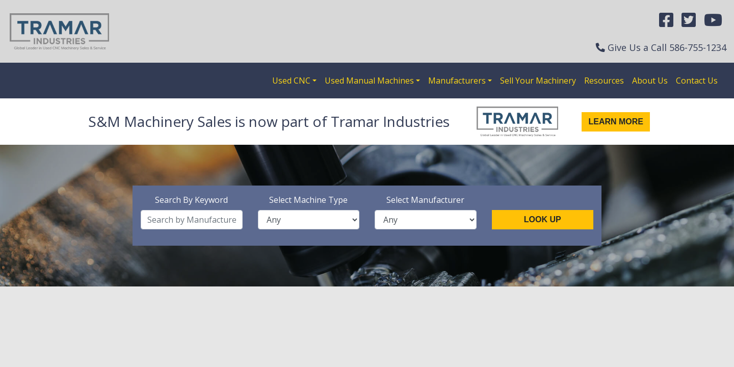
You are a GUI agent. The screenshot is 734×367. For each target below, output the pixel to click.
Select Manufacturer (425, 199)
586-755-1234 (697, 47)
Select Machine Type (308, 199)
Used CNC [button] (291, 80)
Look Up (542, 219)
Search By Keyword (191, 199)
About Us (650, 80)
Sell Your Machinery (538, 80)
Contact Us (697, 80)
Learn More (615, 121)
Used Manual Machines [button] (369, 80)
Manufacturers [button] (457, 80)
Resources (604, 80)
